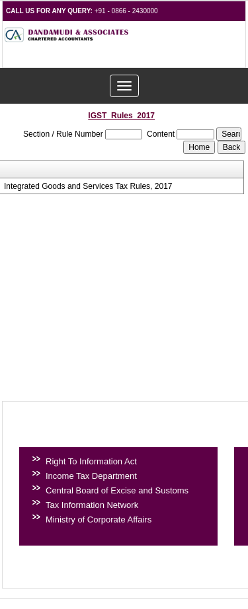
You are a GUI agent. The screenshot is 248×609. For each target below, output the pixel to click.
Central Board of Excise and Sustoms (117, 490)
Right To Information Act (91, 461)
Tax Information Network (92, 505)
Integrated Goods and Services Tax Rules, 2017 (88, 186)
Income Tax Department (91, 476)
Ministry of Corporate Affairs (98, 519)
